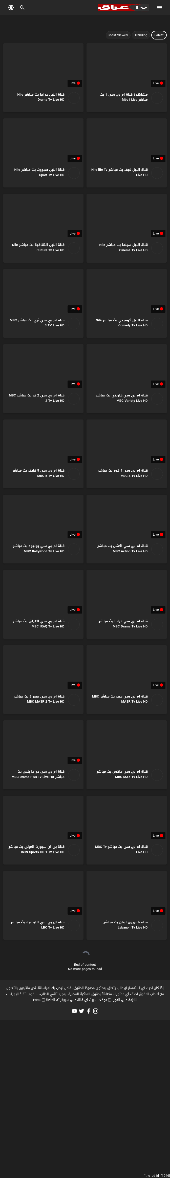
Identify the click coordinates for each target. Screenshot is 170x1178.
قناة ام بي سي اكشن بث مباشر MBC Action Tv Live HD (122, 548)
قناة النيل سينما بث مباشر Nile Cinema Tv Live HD (123, 247)
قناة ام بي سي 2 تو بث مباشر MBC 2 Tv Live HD (37, 398)
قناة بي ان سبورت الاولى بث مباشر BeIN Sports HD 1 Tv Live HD (37, 849)
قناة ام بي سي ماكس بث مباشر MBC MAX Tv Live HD (122, 774)
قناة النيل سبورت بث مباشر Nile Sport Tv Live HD (39, 172)
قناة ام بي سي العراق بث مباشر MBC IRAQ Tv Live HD (39, 623)
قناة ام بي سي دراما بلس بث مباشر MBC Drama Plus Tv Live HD (38, 774)
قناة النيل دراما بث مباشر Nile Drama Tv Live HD (41, 97)
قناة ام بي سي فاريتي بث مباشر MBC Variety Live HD (122, 398)
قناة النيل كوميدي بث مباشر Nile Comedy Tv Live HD (121, 323)
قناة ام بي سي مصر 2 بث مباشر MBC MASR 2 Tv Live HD (39, 699)
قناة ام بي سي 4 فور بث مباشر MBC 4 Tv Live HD (122, 473)
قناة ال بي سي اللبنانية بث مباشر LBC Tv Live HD (38, 925)
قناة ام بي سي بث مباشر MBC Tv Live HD (121, 849)
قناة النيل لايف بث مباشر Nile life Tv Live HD (119, 172)
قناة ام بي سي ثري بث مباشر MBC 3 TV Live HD (37, 323)
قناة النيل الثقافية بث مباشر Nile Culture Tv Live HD (38, 247)
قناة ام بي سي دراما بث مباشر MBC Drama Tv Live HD (123, 623)
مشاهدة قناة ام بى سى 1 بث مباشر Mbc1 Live (123, 97)
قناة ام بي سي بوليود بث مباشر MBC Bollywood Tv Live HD (39, 548)
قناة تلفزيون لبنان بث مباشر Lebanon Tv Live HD (125, 925)
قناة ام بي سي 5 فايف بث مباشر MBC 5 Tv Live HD (38, 473)
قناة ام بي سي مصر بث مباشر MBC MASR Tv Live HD (119, 699)
